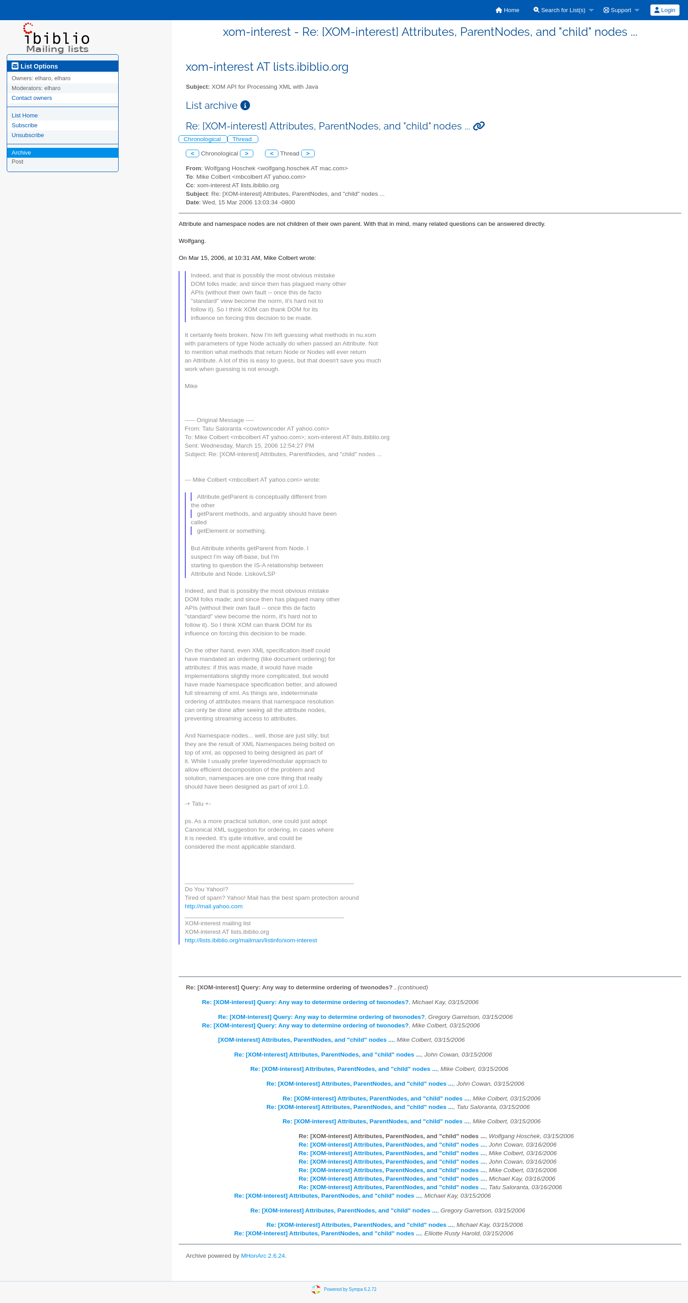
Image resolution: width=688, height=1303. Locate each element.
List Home (25, 115)
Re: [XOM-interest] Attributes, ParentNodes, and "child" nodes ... (327, 1054)
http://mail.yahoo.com (214, 906)
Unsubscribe (28, 135)
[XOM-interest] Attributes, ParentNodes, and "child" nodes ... (305, 1039)
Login (664, 10)
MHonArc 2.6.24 (263, 1255)
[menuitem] (507, 10)
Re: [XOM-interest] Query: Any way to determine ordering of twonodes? (305, 1002)
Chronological (203, 139)
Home (507, 10)
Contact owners (32, 98)
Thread (242, 139)
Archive (21, 152)
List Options (35, 66)
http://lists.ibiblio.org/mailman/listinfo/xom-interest (251, 940)
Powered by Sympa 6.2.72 (350, 1289)
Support (617, 10)
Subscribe (25, 125)
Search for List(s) (559, 10)
